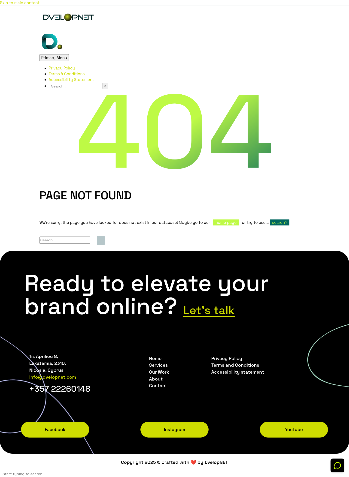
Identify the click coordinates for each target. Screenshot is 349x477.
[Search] (76, 86)
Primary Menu (54, 57)
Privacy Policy (62, 68)
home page (226, 222)
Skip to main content (19, 2)
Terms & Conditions (67, 73)
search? (279, 222)
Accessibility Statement (71, 79)
